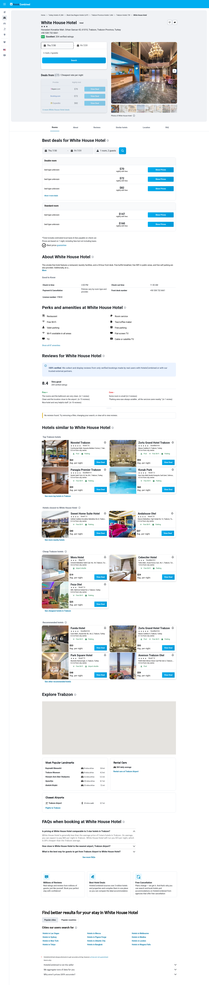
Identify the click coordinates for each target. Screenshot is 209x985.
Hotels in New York (51, 941)
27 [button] (68, 95)
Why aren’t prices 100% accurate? (110, 974)
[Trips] (4, 42)
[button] (4, 4)
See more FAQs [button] (89, 857)
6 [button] (68, 76)
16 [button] (87, 83)
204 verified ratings (65, 36)
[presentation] (134, 115)
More (44, 270)
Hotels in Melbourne (140, 933)
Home (43, 15)
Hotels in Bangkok (95, 944)
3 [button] (93, 70)
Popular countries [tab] (69, 920)
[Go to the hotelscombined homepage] (20, 4)
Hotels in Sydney (50, 937)
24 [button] (94, 89)
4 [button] (100, 70)
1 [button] (80, 70)
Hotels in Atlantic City (96, 941)
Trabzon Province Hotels (100, 15)
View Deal (101, 462)
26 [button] (62, 95)
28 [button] (74, 95)
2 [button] (87, 70)
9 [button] (87, 76)
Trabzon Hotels (121, 15)
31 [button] (94, 95)
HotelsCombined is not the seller (110, 964)
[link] (58, 496)
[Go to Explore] (4, 34)
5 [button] (61, 76)
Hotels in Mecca (94, 933)
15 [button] (81, 83)
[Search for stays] (4, 17)
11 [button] (100, 76)
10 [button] (94, 76)
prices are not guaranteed (99, 957)
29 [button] (81, 95)
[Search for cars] (4, 23)
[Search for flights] (4, 12)
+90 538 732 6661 (49, 33)
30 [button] (87, 95)
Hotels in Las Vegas (51, 933)
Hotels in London (139, 941)
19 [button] (62, 89)
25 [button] (100, 89)
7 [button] (74, 76)
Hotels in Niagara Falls (141, 944)
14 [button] (74, 83)
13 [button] (68, 83)
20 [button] (68, 89)
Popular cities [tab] (50, 920)
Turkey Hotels (53, 15)
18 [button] (100, 83)
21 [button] (74, 89)
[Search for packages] (4, 29)
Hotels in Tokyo (49, 944)
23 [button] (87, 89)
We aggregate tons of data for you (110, 969)
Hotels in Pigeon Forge (96, 937)
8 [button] (80, 76)
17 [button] (94, 83)
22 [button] (81, 89)
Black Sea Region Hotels (75, 15)
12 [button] (62, 83)
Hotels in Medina (139, 937)
